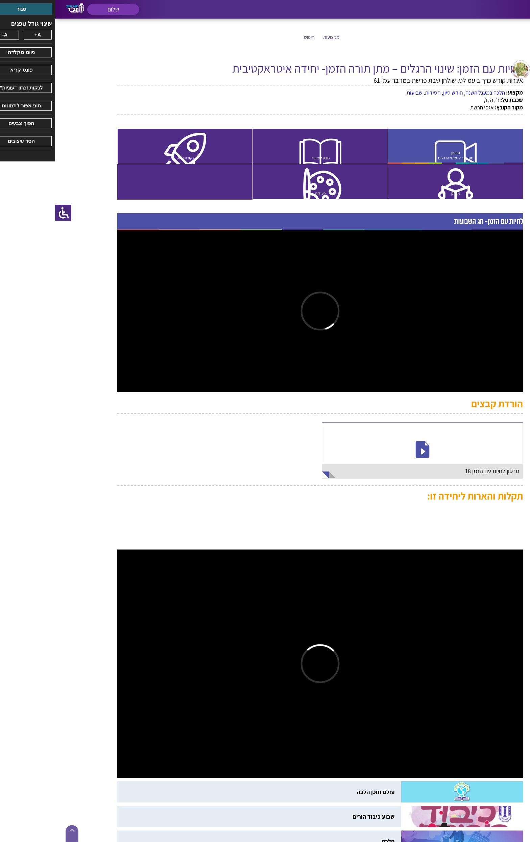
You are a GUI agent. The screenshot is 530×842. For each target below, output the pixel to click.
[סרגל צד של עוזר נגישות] (8, 213)
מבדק (401, 194)
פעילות (269, 194)
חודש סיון (398, 92)
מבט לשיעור (269, 158)
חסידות (378, 92)
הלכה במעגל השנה (430, 92)
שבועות (359, 92)
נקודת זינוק (136, 158)
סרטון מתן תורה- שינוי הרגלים (401, 155)
